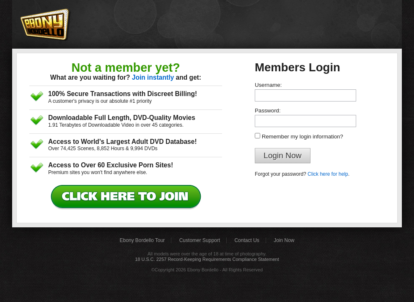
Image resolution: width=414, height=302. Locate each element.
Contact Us (246, 240)
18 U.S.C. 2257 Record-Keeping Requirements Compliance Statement (207, 259)
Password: (268, 110)
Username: (268, 85)
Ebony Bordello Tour (142, 240)
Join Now (284, 240)
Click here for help (328, 174)
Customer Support (199, 240)
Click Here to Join (128, 197)
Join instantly (153, 77)
